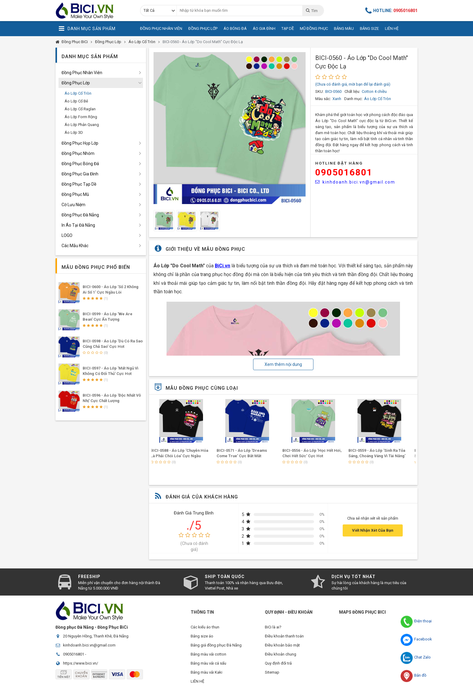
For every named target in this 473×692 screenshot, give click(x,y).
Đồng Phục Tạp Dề (79, 184)
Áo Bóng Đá (235, 28)
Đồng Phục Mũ (75, 194)
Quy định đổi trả (278, 663)
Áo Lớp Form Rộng (81, 117)
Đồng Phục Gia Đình (80, 173)
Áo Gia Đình (264, 28)
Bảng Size (369, 28)
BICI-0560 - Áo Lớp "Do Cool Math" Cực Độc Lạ (203, 41)
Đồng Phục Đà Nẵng (80, 214)
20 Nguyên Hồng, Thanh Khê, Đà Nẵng (96, 636)
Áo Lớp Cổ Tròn (142, 41)
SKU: (319, 91)
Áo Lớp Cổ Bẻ (76, 101)
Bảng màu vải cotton (208, 654)
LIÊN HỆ (197, 681)
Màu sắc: (323, 98)
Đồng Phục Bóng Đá (80, 163)
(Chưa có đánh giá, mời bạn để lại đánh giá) (352, 84)
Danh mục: (353, 98)
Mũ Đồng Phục (314, 28)
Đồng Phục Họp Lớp (80, 143)
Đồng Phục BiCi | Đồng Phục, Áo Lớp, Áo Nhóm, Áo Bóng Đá (93, 11)
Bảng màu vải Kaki (206, 672)
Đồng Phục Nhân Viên (161, 28)
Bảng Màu (344, 28)
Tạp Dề (287, 28)
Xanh (336, 98)
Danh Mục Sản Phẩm (87, 28)
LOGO (67, 235)
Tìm (311, 10)
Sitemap (272, 672)
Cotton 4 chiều (374, 91)
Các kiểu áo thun (205, 627)
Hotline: (391, 10)
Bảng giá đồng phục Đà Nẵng (216, 645)
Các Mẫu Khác (75, 245)
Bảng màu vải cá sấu (208, 663)
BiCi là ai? (273, 627)
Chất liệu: (352, 91)
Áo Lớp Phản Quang (82, 124)
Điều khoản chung (280, 654)
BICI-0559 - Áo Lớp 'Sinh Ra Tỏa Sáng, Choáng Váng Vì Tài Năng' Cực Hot (379, 456)
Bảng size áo (202, 636)
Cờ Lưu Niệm (73, 204)
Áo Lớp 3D (74, 132)
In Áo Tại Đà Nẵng (78, 225)
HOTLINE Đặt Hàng (339, 163)
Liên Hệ (391, 28)
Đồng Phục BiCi (75, 41)
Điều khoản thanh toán (284, 636)
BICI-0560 (333, 91)
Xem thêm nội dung (283, 364)
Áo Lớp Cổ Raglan (80, 109)
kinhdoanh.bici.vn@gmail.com (355, 182)
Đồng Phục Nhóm (78, 153)
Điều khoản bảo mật (282, 645)
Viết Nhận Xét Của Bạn (372, 530)
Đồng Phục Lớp (202, 28)
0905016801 (344, 172)
